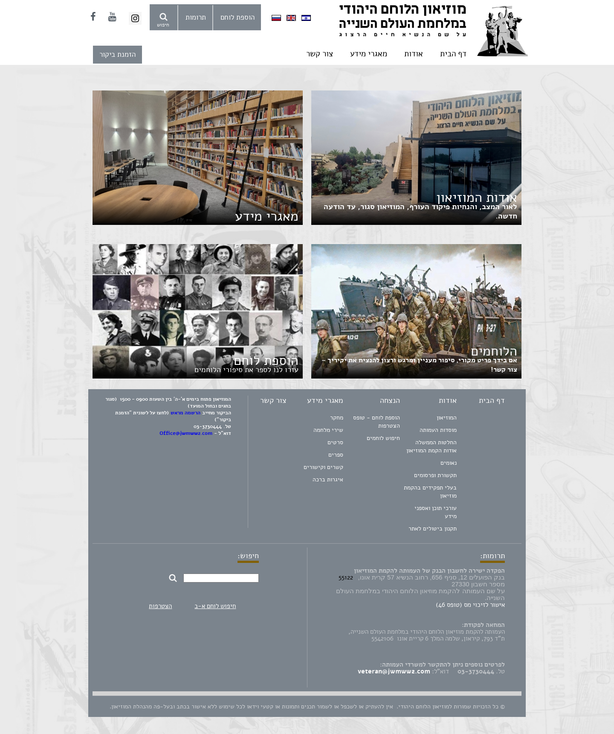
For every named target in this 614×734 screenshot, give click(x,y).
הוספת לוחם (237, 17)
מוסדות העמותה (438, 430)
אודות (413, 53)
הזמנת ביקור (117, 54)
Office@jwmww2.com (185, 433)
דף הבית (453, 53)
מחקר (336, 418)
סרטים (335, 442)
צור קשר (319, 53)
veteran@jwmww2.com (394, 671)
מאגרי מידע (368, 53)
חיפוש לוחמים (383, 438)
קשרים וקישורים (323, 467)
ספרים (335, 455)
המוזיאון (447, 418)
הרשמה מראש (185, 412)
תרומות (195, 17)
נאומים (448, 463)
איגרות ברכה (328, 479)
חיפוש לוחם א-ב (215, 606)
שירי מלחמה (328, 430)
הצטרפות (160, 606)
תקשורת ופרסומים (435, 475)
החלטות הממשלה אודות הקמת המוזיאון (431, 446)
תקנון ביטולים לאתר (432, 528)
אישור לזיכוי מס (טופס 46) (470, 604)
